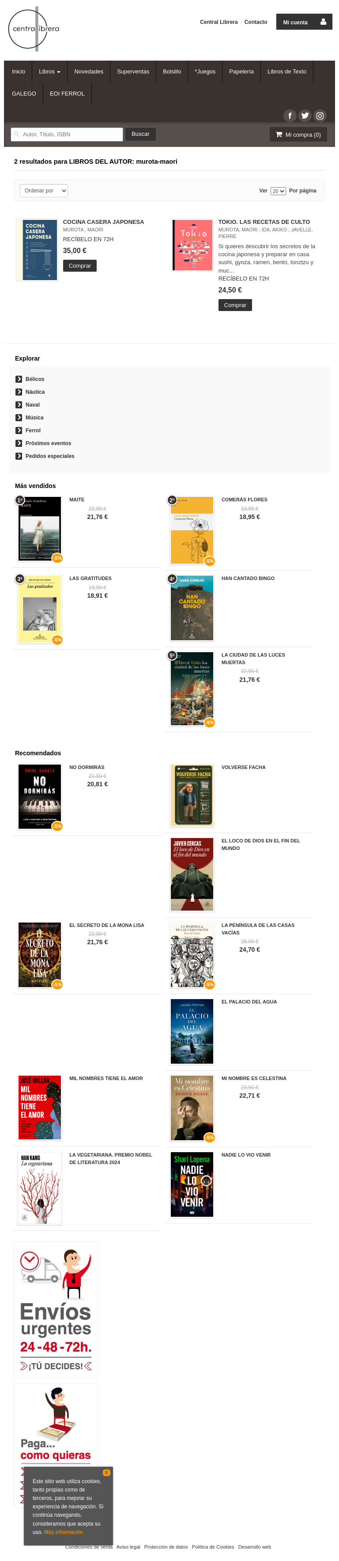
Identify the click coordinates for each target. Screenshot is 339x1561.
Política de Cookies (213, 1546)
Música (35, 418)
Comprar (80, 265)
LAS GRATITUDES (90, 578)
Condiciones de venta (89, 1546)
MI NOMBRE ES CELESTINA (254, 1078)
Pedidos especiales (50, 456)
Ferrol (33, 430)
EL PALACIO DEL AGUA (249, 1001)
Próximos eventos (48, 443)
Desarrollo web (254, 1546)
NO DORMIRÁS (86, 767)
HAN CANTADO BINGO (248, 578)
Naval (33, 405)
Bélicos (35, 379)
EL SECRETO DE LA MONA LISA (106, 925)
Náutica (35, 392)
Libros (49, 71)
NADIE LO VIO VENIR (246, 1154)
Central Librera (218, 22)
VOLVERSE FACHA (244, 767)
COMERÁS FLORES (244, 499)
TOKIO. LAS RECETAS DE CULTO (264, 222)
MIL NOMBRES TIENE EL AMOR (106, 1078)
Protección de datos (166, 1546)
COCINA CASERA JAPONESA (103, 222)
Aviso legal (128, 1546)
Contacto (256, 22)
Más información (63, 1532)
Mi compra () (297, 134)
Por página (302, 190)
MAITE (76, 499)
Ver (263, 190)
